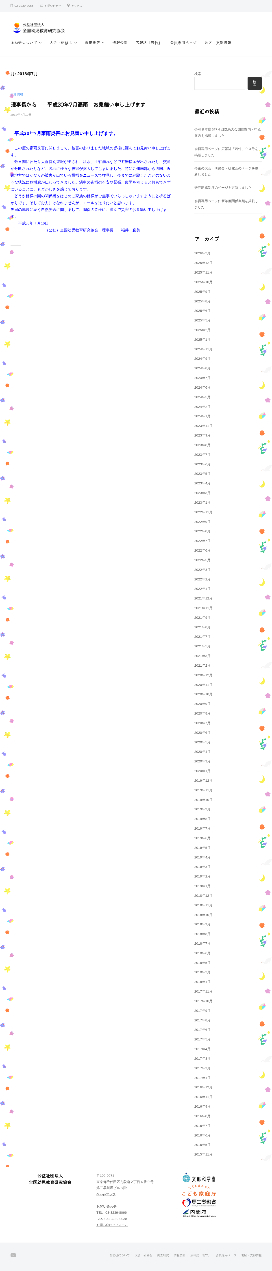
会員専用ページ (183, 42)
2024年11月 (203, 349)
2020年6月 (202, 732)
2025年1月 (202, 339)
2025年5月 (202, 320)
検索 (197, 74)
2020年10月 (203, 694)
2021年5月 (202, 646)
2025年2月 (202, 330)
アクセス (80, 5)
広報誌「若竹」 (148, 42)
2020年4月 (202, 751)
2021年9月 (202, 617)
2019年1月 (202, 886)
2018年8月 (202, 934)
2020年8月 (202, 713)
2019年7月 (202, 828)
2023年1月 (202, 502)
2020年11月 (203, 685)
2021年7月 (202, 636)
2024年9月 (202, 358)
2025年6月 (202, 310)
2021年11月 (203, 608)
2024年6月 (202, 387)
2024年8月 (202, 368)
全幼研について (24, 42)
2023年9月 (202, 435)
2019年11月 (203, 790)
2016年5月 (202, 1145)
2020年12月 (203, 675)
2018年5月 (202, 963)
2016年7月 (202, 1126)
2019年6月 (202, 838)
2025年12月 (203, 263)
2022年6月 (202, 550)
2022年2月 (202, 579)
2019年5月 (202, 847)
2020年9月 (202, 704)
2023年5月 (202, 473)
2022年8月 (202, 531)
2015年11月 (203, 1154)
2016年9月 (202, 1106)
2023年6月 (202, 464)
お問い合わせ (54, 5)
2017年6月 (202, 1029)
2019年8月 (202, 819)
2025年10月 (203, 282)
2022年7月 (202, 541)
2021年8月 (202, 627)
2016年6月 (202, 1135)
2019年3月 (202, 867)
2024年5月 (202, 397)
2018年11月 (203, 905)
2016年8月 (202, 1116)
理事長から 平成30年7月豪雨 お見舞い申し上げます (73, 104)
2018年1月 (202, 982)
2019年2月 (202, 876)
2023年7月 (202, 454)
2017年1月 (202, 1078)
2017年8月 (202, 1020)
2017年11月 (203, 991)
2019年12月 (203, 780)
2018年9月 (202, 924)
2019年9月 (202, 809)
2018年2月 (202, 972)
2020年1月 (202, 771)
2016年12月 (203, 1087)
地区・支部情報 (218, 42)
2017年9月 (202, 1010)
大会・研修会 (61, 42)
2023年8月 (202, 445)
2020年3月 (202, 761)
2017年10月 (203, 1001)
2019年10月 (203, 800)
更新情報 (17, 94)
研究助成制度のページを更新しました (223, 187)
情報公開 (120, 42)
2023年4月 (202, 483)
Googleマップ (107, 1194)
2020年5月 (202, 742)
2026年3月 (202, 253)
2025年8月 (202, 301)
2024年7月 (202, 378)
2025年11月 (203, 272)
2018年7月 (202, 943)
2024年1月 (202, 416)
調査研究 (92, 42)
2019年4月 (202, 857)
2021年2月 (202, 665)
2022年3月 (202, 569)
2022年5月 (202, 560)
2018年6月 (202, 953)
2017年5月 (202, 1039)
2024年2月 (202, 407)
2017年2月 (202, 1068)
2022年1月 (202, 589)
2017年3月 (202, 1058)
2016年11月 (203, 1097)
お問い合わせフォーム (113, 1225)
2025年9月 (202, 291)
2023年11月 (203, 426)
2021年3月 (202, 656)
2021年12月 (203, 598)
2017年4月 (202, 1049)
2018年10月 (203, 915)
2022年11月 (203, 512)
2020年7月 (202, 723)
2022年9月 (202, 522)
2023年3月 (202, 493)
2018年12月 (203, 895)
